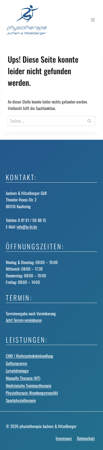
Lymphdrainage (17, 371)
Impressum (64, 438)
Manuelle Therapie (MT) (23, 378)
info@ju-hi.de (27, 227)
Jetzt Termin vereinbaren (24, 320)
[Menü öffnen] (92, 20)
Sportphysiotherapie (21, 400)
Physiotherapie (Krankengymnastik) (32, 393)
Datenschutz (86, 438)
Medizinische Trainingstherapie (28, 386)
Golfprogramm (16, 363)
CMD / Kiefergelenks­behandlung (29, 356)
